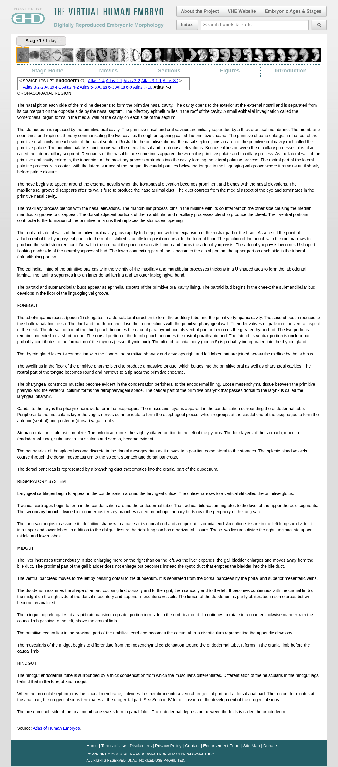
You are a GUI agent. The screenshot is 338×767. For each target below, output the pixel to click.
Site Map (251, 745)
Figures (230, 71)
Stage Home (47, 71)
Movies (108, 71)
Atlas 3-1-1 (151, 80)
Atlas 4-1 (52, 87)
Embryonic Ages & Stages (294, 11)
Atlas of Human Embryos (56, 728)
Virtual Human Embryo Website (242, 11)
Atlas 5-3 (88, 87)
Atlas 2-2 (131, 80)
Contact (192, 745)
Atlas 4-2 (70, 87)
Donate (270, 745)
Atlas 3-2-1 (173, 80)
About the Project (200, 11)
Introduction (291, 71)
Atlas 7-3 (162, 87)
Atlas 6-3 (105, 87)
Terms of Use (113, 745)
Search (82, 81)
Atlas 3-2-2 (33, 87)
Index (187, 24)
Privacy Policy (168, 745)
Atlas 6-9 (123, 87)
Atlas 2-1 (114, 80)
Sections (169, 71)
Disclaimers (141, 745)
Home (92, 745)
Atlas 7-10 (142, 87)
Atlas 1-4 (96, 80)
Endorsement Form (221, 745)
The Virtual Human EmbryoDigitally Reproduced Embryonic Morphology (109, 18)
